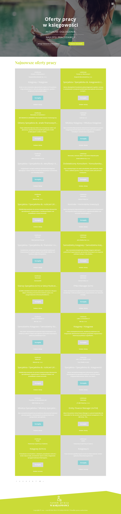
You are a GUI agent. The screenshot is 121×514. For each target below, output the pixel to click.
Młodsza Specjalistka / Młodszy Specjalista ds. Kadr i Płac (38, 408)
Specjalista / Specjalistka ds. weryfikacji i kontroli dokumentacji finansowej (38, 163)
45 (40, 481)
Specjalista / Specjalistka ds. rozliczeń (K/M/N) (38, 204)
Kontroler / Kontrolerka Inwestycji (83, 204)
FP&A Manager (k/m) (83, 285)
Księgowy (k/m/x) (38, 448)
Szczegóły (38, 98)
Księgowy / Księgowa (37, 82)
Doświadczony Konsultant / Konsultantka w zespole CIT (83, 163)
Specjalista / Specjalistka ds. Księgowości (83, 367)
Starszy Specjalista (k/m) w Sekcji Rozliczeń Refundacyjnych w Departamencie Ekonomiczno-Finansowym (38, 285)
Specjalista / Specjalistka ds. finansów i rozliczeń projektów (38, 245)
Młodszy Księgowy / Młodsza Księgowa (83, 122)
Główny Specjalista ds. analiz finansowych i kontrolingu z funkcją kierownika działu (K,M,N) (38, 122)
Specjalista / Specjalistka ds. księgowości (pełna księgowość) (83, 82)
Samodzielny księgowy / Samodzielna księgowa (83, 245)
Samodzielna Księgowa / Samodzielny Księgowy (38, 326)
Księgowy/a (83, 448)
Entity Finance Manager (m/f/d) (83, 408)
